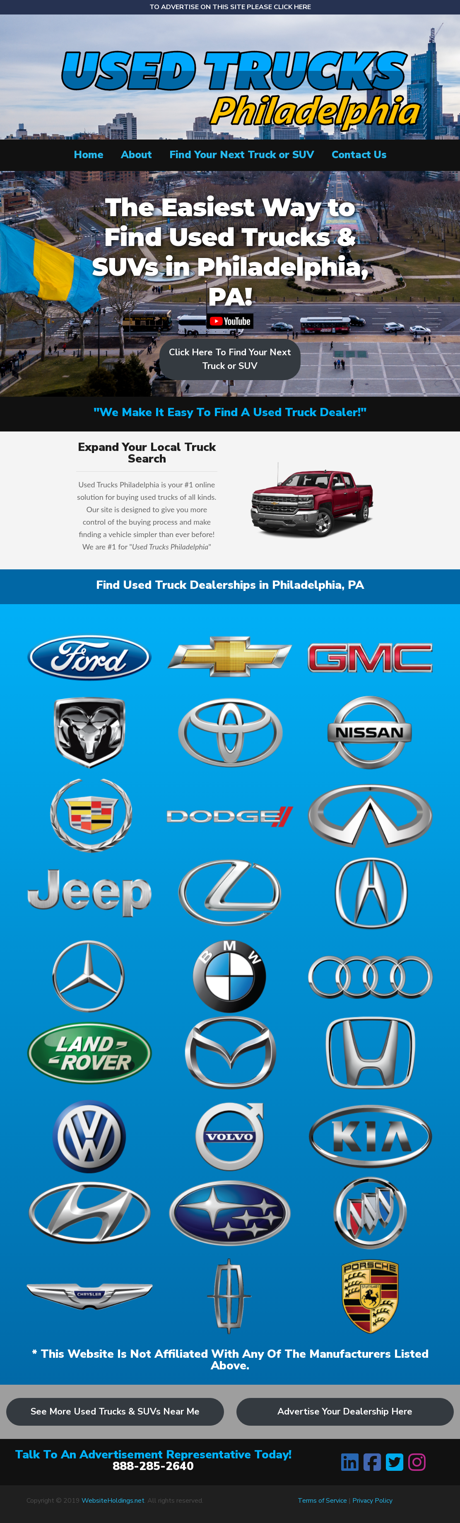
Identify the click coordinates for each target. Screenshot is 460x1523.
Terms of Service (322, 1500)
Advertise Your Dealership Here (344, 1411)
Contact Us (359, 155)
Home (89, 155)
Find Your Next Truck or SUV (241, 155)
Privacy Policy (372, 1500)
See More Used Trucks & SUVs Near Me (115, 1411)
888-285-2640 (153, 1466)
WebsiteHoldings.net (113, 1500)
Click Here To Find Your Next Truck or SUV (230, 359)
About (136, 155)
